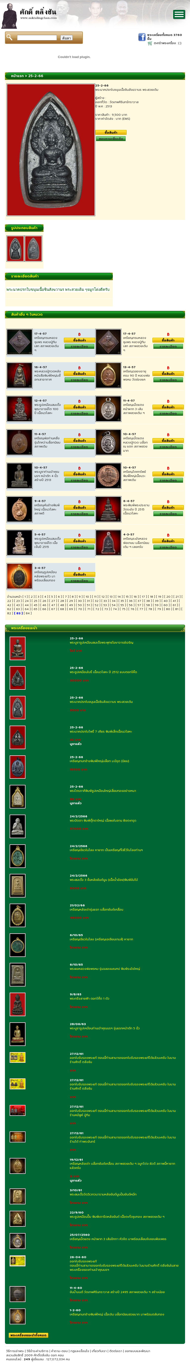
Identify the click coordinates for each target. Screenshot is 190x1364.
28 (62, 601)
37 (139, 601)
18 (151, 596)
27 (53, 601)
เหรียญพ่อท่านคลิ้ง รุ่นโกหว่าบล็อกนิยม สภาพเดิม (47, 442)
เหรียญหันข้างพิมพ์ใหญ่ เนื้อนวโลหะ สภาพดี (47, 509)
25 (35, 601)
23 (18, 601)
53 (105, 605)
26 (44, 601)
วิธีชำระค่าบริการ (37, 1351)
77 (141, 609)
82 (9, 613)
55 (122, 605)
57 (139, 605)
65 (35, 609)
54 (114, 605)
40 (166, 601)
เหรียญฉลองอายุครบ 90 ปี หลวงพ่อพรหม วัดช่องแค (136, 375)
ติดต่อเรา (115, 1351)
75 (123, 609)
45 (35, 605)
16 (135, 596)
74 (115, 609)
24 (27, 601)
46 (44, 605)
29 (71, 601)
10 (87, 596)
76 (132, 609)
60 (166, 605)
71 (88, 609)
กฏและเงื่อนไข (80, 1351)
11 (95, 596)
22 (9, 601)
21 (177, 596)
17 (143, 596)
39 (157, 601)
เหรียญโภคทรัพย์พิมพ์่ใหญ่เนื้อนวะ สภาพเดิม (134, 476)
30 (80, 601)
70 (80, 609)
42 (9, 605)
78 (150, 609)
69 (71, 609)
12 (103, 596)
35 (122, 601)
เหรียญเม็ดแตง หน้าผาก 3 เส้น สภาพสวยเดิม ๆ (134, 409)
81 (176, 609)
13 (111, 596)
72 (97, 609)
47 (53, 605)
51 (88, 605)
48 (62, 605)
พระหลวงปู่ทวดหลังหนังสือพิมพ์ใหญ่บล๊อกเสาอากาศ (47, 375)
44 (27, 605)
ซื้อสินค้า (111, 132)
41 (174, 601)
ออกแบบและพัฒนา (137, 1351)
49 (71, 605)
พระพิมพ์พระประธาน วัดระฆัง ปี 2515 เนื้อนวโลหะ (136, 509)
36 (131, 601)
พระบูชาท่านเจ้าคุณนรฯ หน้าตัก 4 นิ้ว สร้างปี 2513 (46, 476)
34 (114, 601)
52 (96, 605)
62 (9, 609)
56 (131, 605)
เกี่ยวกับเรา (99, 1351)
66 (44, 609)
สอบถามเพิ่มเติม (111, 138)
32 (96, 601)
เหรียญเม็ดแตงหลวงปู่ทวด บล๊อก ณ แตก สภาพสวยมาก (135, 444)
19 (159, 596)
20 (168, 596)
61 (174, 605)
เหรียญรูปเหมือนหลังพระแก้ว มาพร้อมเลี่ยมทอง (45, 576)
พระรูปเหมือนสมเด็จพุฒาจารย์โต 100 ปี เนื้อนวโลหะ (47, 409)
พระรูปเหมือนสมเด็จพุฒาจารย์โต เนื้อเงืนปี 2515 (47, 542)
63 (18, 609)
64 (27, 609)
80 (168, 609)
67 (53, 609)
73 (106, 609)
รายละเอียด (79, 346)
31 (88, 601)
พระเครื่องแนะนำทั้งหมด (28, 1335)
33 (105, 601)
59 (157, 605)
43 (18, 605)
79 (159, 609)
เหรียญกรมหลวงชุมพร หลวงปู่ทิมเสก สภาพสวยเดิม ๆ (46, 344)
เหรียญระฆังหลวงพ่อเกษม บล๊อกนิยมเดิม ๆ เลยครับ (136, 542)
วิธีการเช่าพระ (15, 1351)
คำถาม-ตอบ (59, 1351)
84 (28, 613)
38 (148, 601)
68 (62, 609)
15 (127, 596)
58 (148, 605)
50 (80, 605)
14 (119, 596)
